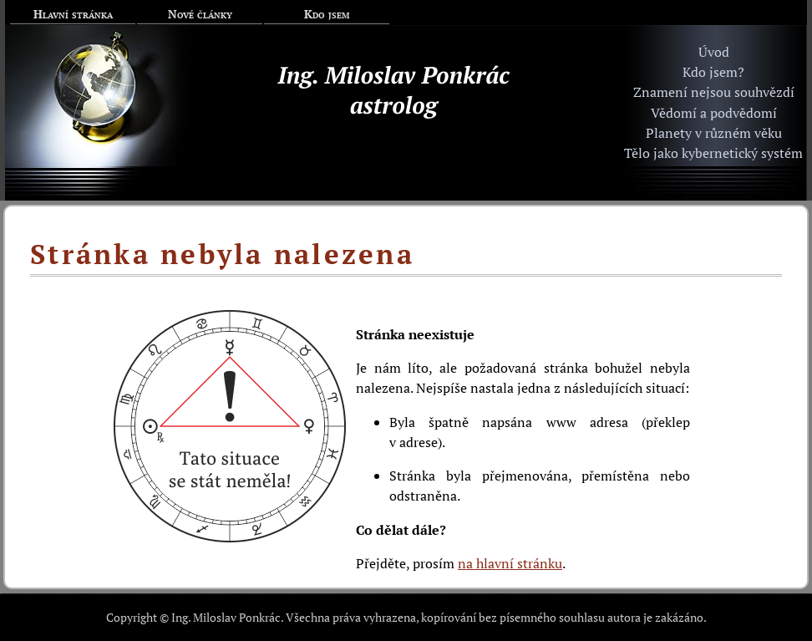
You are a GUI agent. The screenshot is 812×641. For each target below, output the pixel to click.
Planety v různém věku (714, 133)
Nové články (200, 14)
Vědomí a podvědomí (714, 113)
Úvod (713, 52)
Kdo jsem (326, 14)
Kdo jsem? (713, 72)
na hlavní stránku (510, 563)
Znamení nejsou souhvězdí (713, 92)
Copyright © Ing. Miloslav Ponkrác (193, 617)
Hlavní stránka (73, 14)
